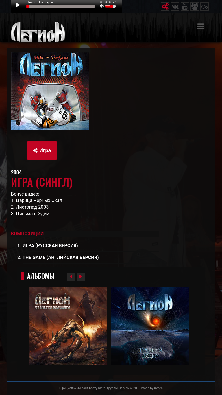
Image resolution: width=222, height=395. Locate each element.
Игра (42, 150)
